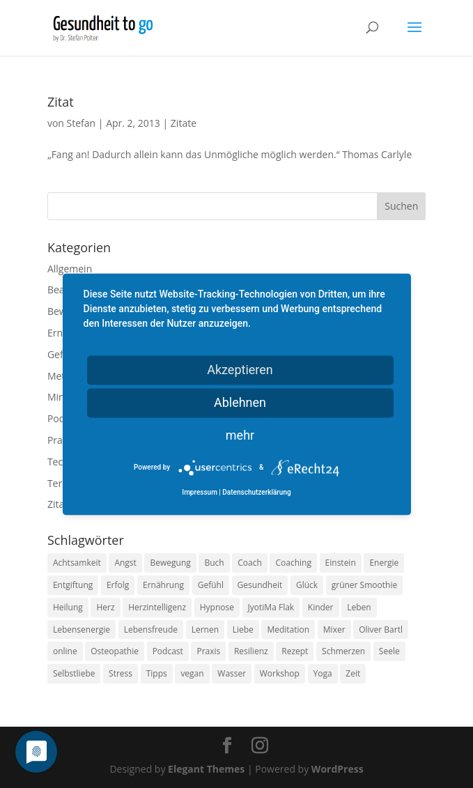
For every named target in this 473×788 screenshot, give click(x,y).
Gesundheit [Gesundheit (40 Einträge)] (260, 585)
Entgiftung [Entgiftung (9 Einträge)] (73, 585)
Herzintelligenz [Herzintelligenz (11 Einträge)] (157, 607)
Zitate (183, 123)
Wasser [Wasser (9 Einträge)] (231, 673)
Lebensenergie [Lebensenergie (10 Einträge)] (81, 629)
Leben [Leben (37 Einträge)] (359, 607)
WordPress (337, 768)
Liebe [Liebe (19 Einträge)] (243, 629)
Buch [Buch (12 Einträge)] (214, 563)
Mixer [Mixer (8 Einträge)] (334, 629)
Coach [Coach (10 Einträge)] (250, 563)
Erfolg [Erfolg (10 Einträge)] (118, 585)
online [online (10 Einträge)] (65, 651)
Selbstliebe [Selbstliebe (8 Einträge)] (74, 673)
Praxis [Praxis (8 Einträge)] (208, 651)
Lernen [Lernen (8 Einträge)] (205, 629)
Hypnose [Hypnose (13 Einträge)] (217, 607)
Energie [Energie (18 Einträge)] (383, 563)
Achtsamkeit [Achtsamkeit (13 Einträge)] (77, 563)
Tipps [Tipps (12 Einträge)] (156, 673)
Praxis (61, 440)
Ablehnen (240, 402)
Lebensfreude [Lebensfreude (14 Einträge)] (151, 629)
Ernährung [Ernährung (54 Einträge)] (163, 585)
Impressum (199, 492)
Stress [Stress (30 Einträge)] (120, 673)
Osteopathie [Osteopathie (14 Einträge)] (115, 651)
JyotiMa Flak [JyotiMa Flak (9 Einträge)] (271, 607)
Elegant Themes (206, 768)
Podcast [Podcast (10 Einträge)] (168, 651)
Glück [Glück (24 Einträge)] (307, 585)
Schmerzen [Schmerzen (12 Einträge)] (343, 651)
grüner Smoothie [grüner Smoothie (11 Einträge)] (364, 585)
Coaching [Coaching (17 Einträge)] (293, 563)
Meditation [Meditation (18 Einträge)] (288, 629)
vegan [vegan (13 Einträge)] (191, 673)
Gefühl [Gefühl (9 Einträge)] (211, 585)
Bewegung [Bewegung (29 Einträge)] (170, 563)
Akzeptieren (240, 369)
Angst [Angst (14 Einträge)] (125, 563)
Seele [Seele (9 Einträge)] (389, 651)
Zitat (60, 101)
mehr (240, 435)
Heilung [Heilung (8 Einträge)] (68, 607)
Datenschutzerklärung (256, 492)
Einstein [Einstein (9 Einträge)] (340, 563)
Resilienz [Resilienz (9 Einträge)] (251, 651)
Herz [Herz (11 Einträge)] (105, 607)
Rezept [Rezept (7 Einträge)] (294, 651)
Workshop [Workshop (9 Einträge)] (280, 673)
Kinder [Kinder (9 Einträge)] (321, 607)
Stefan (81, 123)
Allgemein (69, 268)
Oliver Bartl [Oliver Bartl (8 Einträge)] (381, 629)
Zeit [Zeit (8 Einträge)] (353, 673)
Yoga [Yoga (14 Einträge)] (322, 673)
